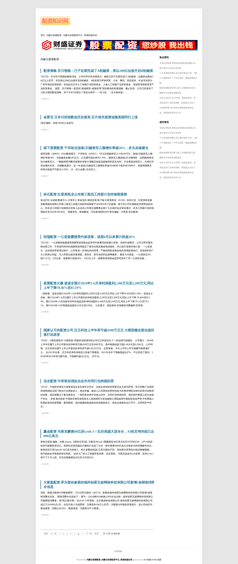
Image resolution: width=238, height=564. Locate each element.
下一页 (89, 533)
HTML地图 (156, 560)
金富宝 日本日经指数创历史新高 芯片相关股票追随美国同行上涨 (90, 117)
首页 (46, 533)
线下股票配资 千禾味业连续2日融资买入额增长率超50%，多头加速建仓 (95, 148)
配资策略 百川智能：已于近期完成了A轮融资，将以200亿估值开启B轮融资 (98, 71)
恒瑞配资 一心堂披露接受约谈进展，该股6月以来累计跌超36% (89, 237)
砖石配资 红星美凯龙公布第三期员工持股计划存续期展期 (85, 194)
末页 (97, 533)
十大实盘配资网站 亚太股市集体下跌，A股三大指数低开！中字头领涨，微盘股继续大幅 (178, 78)
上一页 (54, 533)
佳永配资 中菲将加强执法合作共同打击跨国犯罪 (78, 381)
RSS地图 (147, 560)
